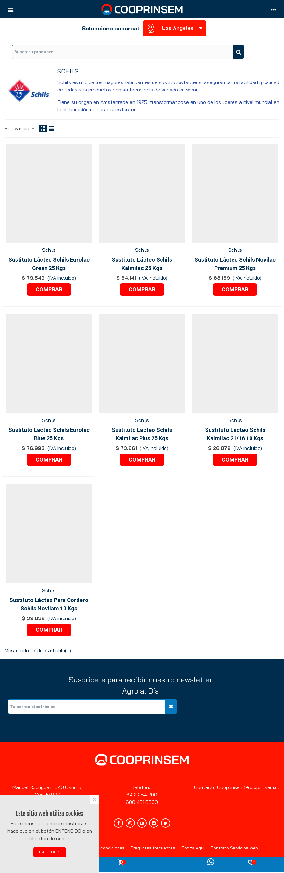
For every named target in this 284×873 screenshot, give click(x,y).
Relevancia (20, 128)
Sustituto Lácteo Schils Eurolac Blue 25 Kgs (49, 434)
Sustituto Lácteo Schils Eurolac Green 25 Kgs (49, 263)
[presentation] (232, 711)
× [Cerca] (94, 799)
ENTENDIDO (49, 852)
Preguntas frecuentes (153, 848)
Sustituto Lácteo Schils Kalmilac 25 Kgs (142, 263)
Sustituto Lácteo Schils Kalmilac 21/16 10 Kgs (235, 434)
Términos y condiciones (101, 848)
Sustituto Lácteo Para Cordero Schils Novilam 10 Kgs (48, 604)
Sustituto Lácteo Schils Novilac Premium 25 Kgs (235, 263)
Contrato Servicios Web (234, 848)
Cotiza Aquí (192, 848)
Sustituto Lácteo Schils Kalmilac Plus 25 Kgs (142, 434)
